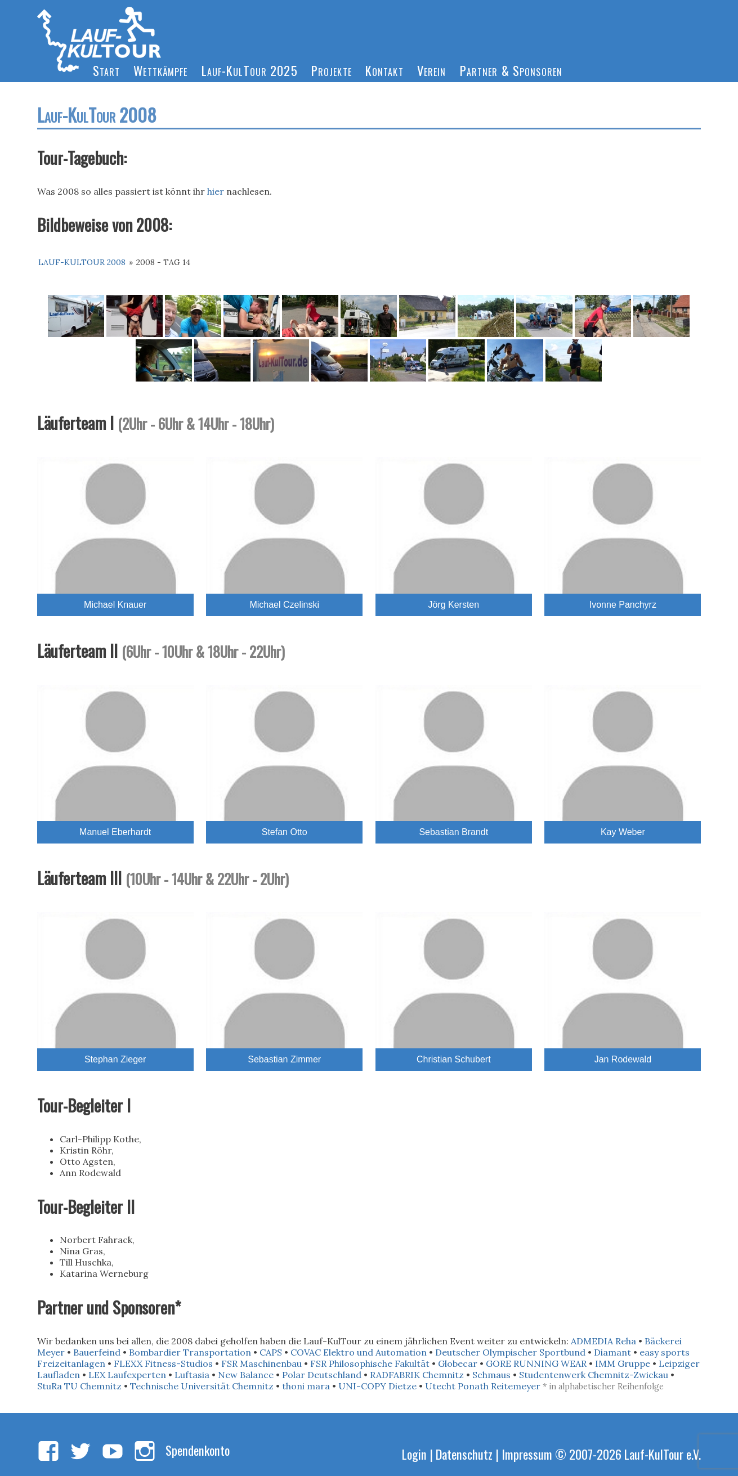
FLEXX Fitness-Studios (163, 1363)
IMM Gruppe (622, 1363)
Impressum (527, 1453)
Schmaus (491, 1374)
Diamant (612, 1352)
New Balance (246, 1374)
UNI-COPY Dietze (377, 1386)
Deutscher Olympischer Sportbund (510, 1352)
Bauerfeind (96, 1352)
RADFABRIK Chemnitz (417, 1374)
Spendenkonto (198, 1450)
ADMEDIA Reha (603, 1341)
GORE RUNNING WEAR (536, 1363)
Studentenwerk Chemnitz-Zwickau (593, 1374)
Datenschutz (464, 1453)
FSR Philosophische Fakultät (370, 1363)
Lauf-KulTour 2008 (82, 262)
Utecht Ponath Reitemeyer (482, 1386)
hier (215, 191)
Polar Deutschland (321, 1374)
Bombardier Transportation (190, 1352)
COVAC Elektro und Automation (358, 1352)
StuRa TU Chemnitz (79, 1386)
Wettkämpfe (160, 70)
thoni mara (306, 1386)
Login (414, 1453)
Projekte (331, 70)
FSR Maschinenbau (261, 1363)
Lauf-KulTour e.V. (662, 1453)
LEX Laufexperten (127, 1374)
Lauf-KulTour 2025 (250, 70)
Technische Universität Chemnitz (202, 1386)
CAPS (271, 1352)
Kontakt (384, 70)
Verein (431, 70)
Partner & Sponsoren (511, 70)
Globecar (457, 1363)
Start (106, 70)
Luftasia (192, 1374)
